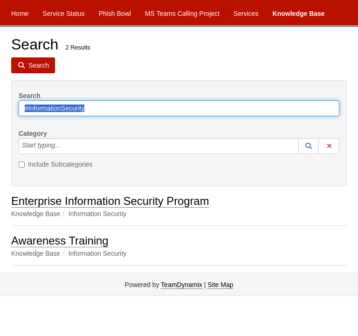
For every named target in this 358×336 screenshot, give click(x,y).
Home (19, 13)
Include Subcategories (56, 164)
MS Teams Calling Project (182, 13)
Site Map (220, 284)
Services (246, 13)
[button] (308, 146)
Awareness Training (60, 240)
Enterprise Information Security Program (110, 201)
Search (30, 95)
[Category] (65, 146)
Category (33, 133)
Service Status (63, 13)
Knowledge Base (299, 13)
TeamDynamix (181, 284)
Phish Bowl (115, 13)
